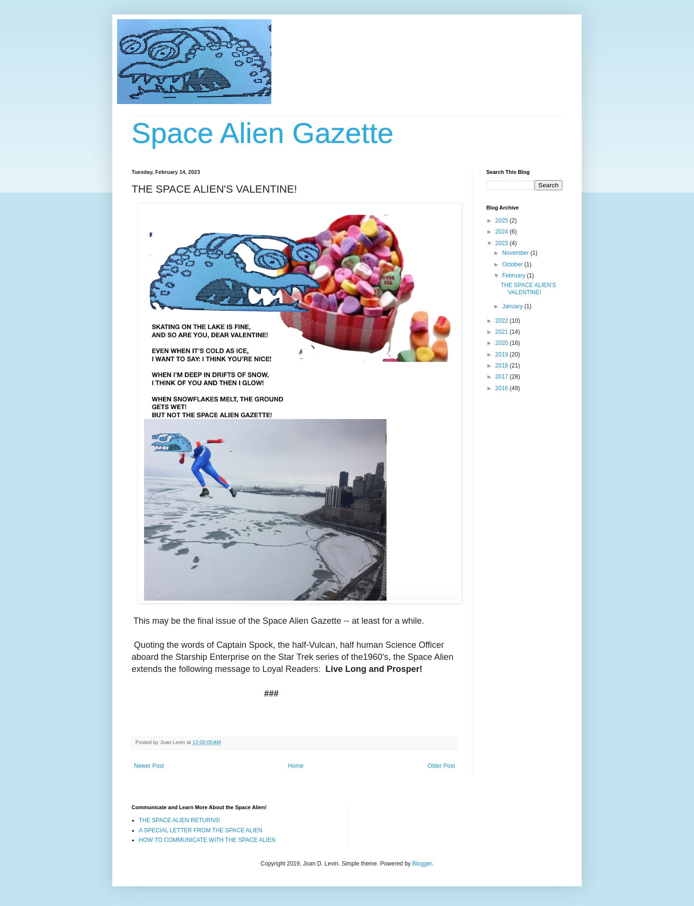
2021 (502, 331)
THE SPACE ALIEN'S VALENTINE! (528, 288)
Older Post (441, 765)
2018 (502, 365)
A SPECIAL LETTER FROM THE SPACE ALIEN (201, 830)
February (514, 275)
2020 (502, 343)
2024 (502, 231)
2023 (502, 243)
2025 (502, 220)
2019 (502, 354)
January (513, 306)
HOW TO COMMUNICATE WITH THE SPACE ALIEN (207, 840)
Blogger (422, 863)
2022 (502, 320)
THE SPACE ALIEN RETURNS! (179, 820)
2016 (502, 388)
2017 (502, 376)
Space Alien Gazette (263, 133)
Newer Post (149, 765)
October (513, 264)
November (516, 252)
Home (296, 765)
